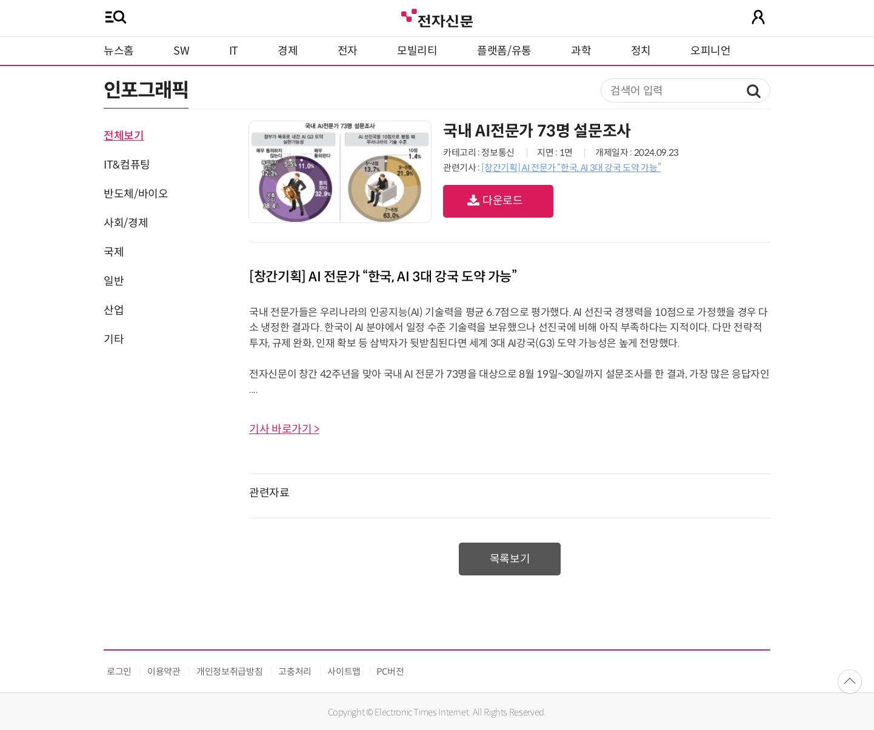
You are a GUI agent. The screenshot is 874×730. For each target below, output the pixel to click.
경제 (288, 51)
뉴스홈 (119, 51)
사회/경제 (126, 223)
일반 (114, 281)
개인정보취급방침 (229, 671)
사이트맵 (344, 671)
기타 (114, 339)
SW (181, 51)
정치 (641, 51)
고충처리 (295, 671)
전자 (348, 51)
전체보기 (124, 135)
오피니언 (710, 51)
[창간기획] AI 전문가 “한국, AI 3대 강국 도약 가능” (571, 167)
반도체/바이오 (136, 194)
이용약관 (164, 671)
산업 (114, 310)
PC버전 (390, 671)
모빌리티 (417, 51)
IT (233, 51)
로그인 (119, 671)
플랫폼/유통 (504, 51)
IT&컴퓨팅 (127, 165)
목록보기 (510, 559)
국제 (114, 252)
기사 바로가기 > (284, 429)
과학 (581, 51)
